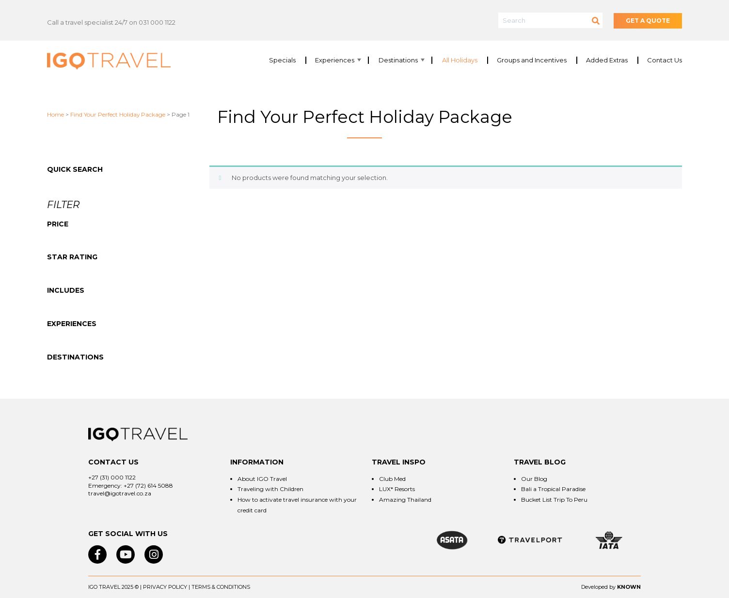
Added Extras (607, 60)
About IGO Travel (262, 478)
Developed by (598, 586)
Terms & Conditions (220, 586)
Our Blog (534, 478)
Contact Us (664, 60)
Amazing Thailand (405, 499)
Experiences (334, 60)
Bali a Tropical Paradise (553, 489)
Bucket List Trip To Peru (554, 499)
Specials (282, 60)
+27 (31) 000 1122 (112, 477)
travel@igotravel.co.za (119, 493)
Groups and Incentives (532, 60)
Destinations (398, 60)
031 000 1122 (157, 22)
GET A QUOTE (648, 20)
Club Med (392, 478)
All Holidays (459, 60)
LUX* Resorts (397, 489)
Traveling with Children (270, 489)
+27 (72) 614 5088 (148, 485)
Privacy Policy (165, 586)
